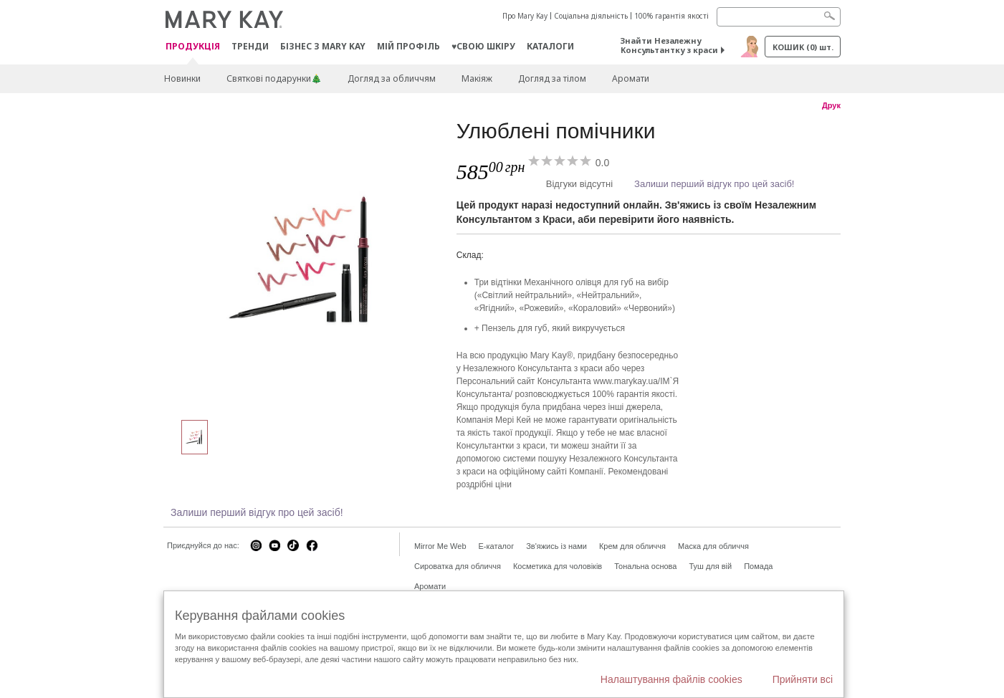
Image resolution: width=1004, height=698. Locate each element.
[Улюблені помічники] (304, 262)
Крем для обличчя (632, 546)
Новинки (182, 78)
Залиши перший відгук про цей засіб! (714, 183)
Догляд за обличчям (392, 78)
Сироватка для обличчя (457, 566)
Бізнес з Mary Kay (322, 46)
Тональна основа (645, 566)
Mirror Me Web (440, 546)
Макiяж (477, 78)
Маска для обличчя (713, 546)
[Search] (779, 17)
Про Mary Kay (525, 16)
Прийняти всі (803, 679)
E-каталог (497, 546)
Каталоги (550, 46)
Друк (831, 105)
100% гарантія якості (671, 16)
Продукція (193, 47)
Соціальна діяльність (591, 16)
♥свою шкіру (483, 46)
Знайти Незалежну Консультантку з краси (669, 45)
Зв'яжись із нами (556, 546)
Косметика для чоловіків (557, 566)
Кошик (803, 47)
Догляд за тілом (552, 78)
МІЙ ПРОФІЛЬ (408, 46)
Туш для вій (710, 566)
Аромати (630, 78)
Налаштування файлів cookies (671, 679)
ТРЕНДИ (250, 46)
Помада (758, 566)
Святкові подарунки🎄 (274, 78)
